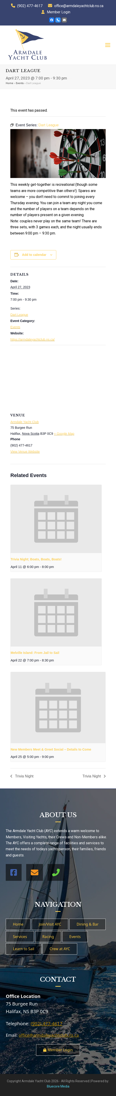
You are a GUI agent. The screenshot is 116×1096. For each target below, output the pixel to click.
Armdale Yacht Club (24, 422)
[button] (107, 45)
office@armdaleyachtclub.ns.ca (78, 6)
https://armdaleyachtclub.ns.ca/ (32, 339)
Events (20, 83)
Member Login (58, 12)
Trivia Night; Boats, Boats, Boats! (36, 559)
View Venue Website (25, 451)
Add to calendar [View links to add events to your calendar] (34, 255)
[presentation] (56, 519)
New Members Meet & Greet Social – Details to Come (51, 749)
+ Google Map (64, 433)
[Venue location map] (58, 378)
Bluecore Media (58, 1086)
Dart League (19, 314)
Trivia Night (23, 776)
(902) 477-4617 (29, 6)
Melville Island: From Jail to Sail (35, 653)
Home (9, 83)
